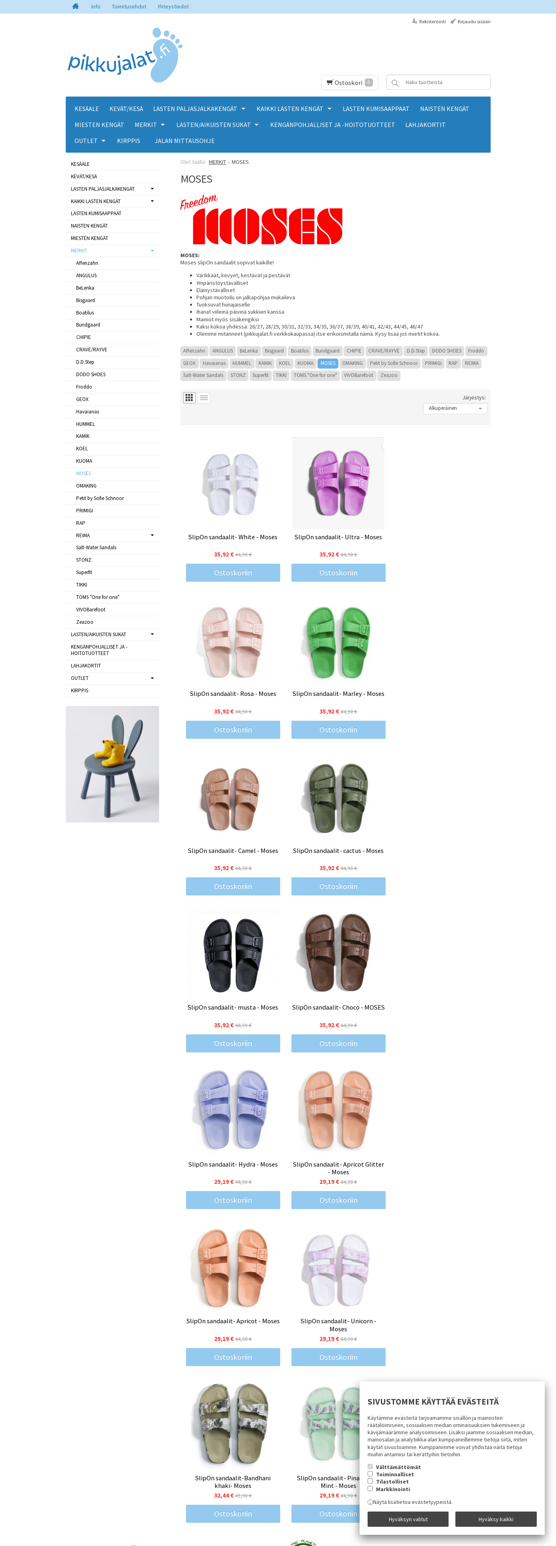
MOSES (328, 363)
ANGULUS (222, 350)
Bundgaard (327, 350)
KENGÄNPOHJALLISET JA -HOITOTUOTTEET (332, 125)
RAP (453, 363)
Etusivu (74, 1434)
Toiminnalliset (395, 1474)
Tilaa (192, 1479)
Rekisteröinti (432, 21)
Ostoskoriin (232, 570)
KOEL (285, 363)
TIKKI (281, 375)
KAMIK (265, 363)
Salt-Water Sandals (203, 375)
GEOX (189, 363)
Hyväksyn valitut (408, 1519)
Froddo (476, 350)
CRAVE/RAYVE (384, 350)
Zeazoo (389, 375)
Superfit (261, 375)
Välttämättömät (398, 1467)
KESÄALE (87, 109)
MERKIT (146, 125)
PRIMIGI (433, 363)
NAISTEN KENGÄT (444, 109)
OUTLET (86, 141)
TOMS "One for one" (315, 375)
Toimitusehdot (129, 6)
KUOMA (305, 363)
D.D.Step (416, 350)
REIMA (472, 363)
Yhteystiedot (173, 6)
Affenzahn (194, 350)
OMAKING (352, 363)
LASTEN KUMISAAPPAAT (376, 109)
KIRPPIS (128, 141)
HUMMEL (242, 363)
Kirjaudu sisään (474, 21)
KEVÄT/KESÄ (126, 109)
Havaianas (214, 363)
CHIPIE (354, 350)
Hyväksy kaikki (496, 1519)
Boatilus (300, 350)
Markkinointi (393, 1488)
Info (96, 6)
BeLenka (249, 350)
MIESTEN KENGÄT (99, 125)
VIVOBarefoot (358, 375)
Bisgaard (274, 350)
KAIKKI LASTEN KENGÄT (290, 109)
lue (268, 1468)
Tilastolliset (392, 1481)
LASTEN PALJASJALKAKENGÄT (195, 109)
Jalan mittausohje (185, 141)
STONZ (238, 375)
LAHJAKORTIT (425, 125)
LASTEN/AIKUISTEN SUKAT (213, 125)
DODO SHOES (446, 350)
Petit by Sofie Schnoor (394, 363)
